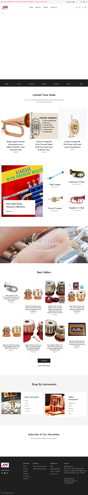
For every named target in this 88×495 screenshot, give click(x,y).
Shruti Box (71, 411)
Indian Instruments (73, 398)
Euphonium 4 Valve (77, 182)
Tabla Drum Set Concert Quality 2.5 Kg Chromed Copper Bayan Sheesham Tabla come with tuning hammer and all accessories (55, 309)
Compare (25, 474)
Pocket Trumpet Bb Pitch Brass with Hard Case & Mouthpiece (72, 144)
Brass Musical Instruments (39, 466)
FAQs (51, 466)
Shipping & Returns (55, 469)
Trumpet (27, 406)
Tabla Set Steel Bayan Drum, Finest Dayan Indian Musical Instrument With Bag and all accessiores (33, 308)
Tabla (69, 413)
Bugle (26, 401)
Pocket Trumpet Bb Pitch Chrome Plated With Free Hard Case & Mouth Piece (44, 145)
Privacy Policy (53, 474)
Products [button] (45, 7)
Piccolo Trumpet (55, 208)
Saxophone (28, 408)
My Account (26, 476)
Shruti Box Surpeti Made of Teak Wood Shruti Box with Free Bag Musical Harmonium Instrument (77, 343)
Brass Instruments (32, 397)
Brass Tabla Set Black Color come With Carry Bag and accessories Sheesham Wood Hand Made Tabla (55, 347)
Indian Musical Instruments (40, 469)
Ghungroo (71, 408)
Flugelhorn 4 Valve (76, 208)
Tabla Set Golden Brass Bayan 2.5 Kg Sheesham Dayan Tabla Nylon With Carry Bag (11, 346)
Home (31, 7)
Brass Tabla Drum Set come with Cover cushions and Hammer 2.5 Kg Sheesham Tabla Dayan (76, 308)
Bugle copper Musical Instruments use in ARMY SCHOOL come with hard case (16, 145)
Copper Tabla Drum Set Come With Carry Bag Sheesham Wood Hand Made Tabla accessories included (33, 347)
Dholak (70, 406)
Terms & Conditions (55, 471)
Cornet (26, 403)
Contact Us (54, 7)
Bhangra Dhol (72, 403)
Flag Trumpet (55, 184)
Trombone (27, 411)
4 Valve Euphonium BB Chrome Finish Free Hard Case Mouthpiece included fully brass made (11, 298)
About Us (38, 7)
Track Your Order (70, 1)
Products (25, 471)
